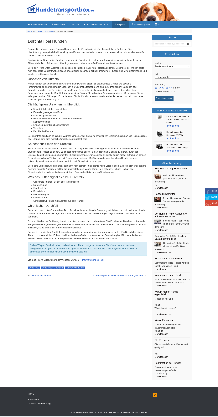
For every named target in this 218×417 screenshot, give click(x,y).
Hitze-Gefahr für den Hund (168, 259)
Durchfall (34, 268)
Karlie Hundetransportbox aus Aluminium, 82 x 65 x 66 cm (177, 120)
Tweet (214, 197)
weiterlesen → (164, 188)
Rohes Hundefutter (164, 194)
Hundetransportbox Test (92, 260)
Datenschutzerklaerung (39, 404)
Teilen (214, 191)
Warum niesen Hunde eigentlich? (166, 293)
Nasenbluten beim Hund (167, 275)
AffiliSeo (144, 413)
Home (29, 32)
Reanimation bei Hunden (167, 363)
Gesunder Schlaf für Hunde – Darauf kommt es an (170, 238)
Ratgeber (38, 32)
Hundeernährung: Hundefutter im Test (170, 170)
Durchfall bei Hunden (52, 268)
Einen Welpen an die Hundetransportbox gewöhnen (118, 276)
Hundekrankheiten (75, 268)
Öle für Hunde (162, 340)
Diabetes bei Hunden (41, 276)
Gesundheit (49, 32)
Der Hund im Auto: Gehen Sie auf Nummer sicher (170, 215)
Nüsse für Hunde (163, 321)
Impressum (33, 400)
